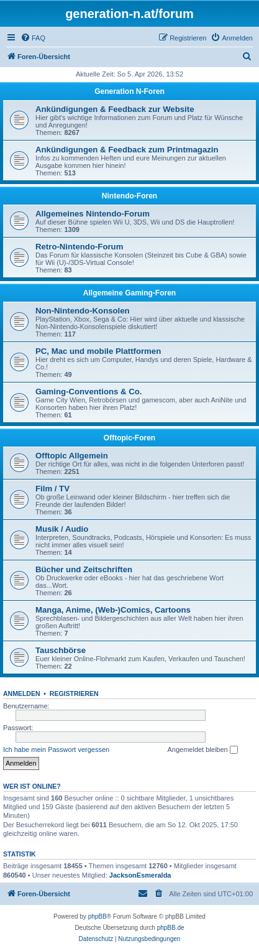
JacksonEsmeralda (140, 875)
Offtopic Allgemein (71, 455)
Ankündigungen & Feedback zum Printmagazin (127, 149)
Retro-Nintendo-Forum (79, 246)
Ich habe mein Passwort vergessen (56, 749)
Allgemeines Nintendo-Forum (92, 213)
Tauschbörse (60, 650)
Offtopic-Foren (129, 438)
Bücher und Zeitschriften (83, 569)
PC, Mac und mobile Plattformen (98, 351)
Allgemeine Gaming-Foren (129, 293)
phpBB (97, 916)
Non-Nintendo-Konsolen (82, 310)
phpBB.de (170, 927)
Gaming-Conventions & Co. (88, 391)
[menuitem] (32, 37)
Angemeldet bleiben (202, 750)
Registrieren (74, 693)
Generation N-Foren (129, 91)
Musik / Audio (61, 529)
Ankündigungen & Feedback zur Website (114, 109)
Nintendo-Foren (129, 196)
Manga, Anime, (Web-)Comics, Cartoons (113, 610)
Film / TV (52, 488)
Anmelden (21, 693)
